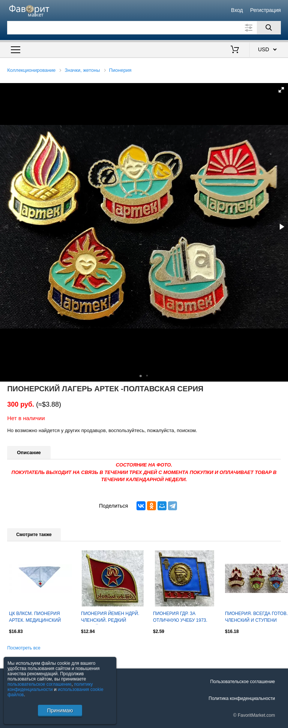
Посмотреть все (23, 648)
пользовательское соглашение (40, 684)
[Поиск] (269, 27)
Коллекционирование (31, 70)
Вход (237, 10)
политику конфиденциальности (50, 687)
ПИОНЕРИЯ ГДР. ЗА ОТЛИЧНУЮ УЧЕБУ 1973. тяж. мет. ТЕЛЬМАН (180, 617)
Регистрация (265, 10)
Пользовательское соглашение (242, 681)
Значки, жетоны (82, 70)
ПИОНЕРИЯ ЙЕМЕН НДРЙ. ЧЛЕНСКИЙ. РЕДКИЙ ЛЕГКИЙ (110, 617)
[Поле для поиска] (144, 27)
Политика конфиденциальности (241, 698)
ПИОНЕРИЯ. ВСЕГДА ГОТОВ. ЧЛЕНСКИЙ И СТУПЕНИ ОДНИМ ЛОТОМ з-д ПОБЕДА (256, 617)
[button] (281, 90)
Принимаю (60, 710)
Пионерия (120, 70)
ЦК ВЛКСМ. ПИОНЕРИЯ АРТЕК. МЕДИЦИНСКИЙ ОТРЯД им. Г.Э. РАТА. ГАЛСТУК (35, 617)
